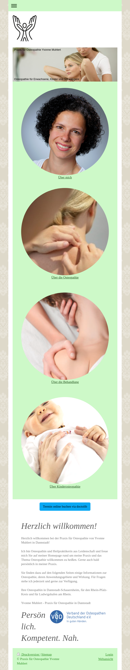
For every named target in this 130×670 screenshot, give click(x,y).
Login (109, 654)
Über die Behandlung (65, 382)
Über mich (65, 177)
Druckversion (28, 654)
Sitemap (46, 654)
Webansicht (105, 659)
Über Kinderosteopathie (65, 486)
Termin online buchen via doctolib (65, 506)
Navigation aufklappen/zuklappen (65, 5)
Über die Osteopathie (64, 277)
